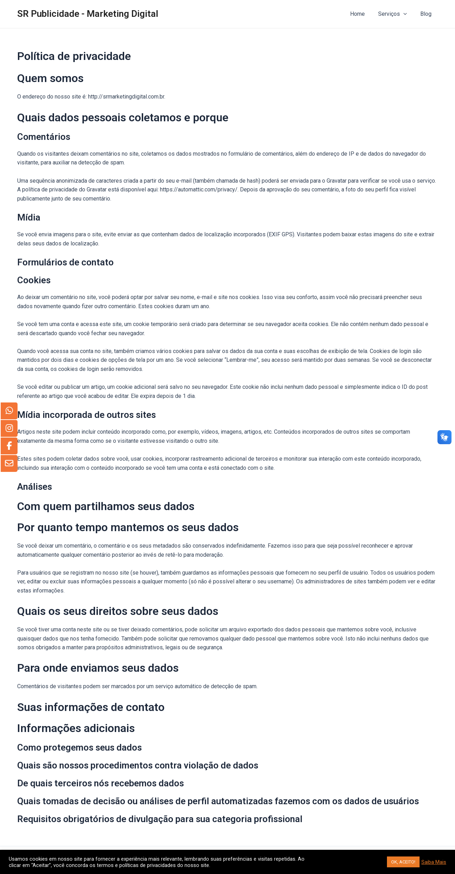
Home (362, 14)
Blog (427, 14)
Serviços (395, 14)
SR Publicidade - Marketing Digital (87, 13)
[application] (406, 14)
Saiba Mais (433, 862)
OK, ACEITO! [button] (403, 862)
